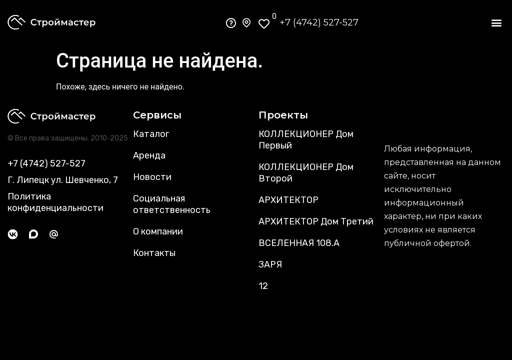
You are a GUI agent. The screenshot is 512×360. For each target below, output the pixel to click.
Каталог (151, 134)
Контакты (154, 253)
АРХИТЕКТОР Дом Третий (316, 221)
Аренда (149, 155)
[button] (496, 22)
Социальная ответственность (171, 204)
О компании (158, 231)
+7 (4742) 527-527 (319, 22)
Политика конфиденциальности (56, 202)
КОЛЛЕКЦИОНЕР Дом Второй (306, 173)
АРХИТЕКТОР (288, 200)
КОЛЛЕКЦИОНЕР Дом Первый (306, 139)
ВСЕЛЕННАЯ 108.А (299, 243)
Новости (152, 177)
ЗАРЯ (270, 264)
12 (263, 286)
